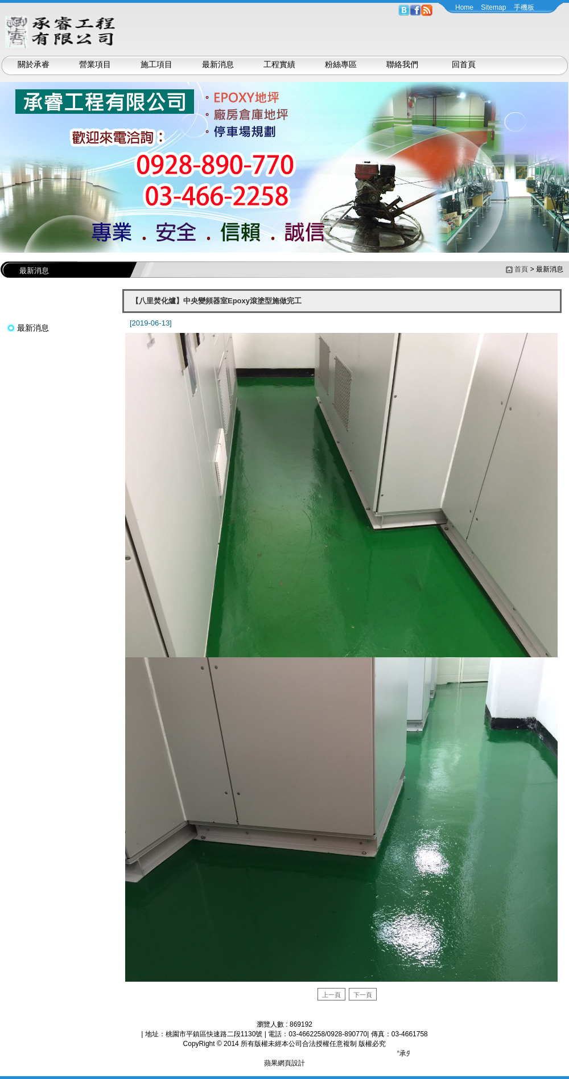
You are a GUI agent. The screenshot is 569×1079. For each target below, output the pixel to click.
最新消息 (218, 64)
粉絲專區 (341, 64)
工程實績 (279, 64)
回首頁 (464, 64)
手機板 (524, 7)
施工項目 (156, 64)
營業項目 (95, 64)
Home (464, 7)
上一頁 (331, 994)
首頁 (521, 269)
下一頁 (362, 994)
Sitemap (493, 7)
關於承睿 (34, 64)
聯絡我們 (402, 64)
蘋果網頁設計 (284, 1063)
